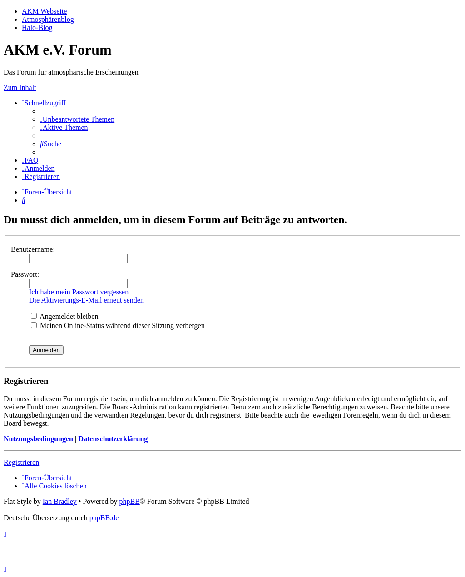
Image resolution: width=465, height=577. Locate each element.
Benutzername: (33, 249)
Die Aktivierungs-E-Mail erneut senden (86, 300)
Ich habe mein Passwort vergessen (79, 292)
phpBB (129, 501)
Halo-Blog (37, 27)
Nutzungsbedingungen (38, 439)
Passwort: (25, 274)
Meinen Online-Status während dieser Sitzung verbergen (118, 325)
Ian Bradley (60, 501)
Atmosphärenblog (48, 19)
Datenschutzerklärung (113, 439)
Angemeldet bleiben (64, 316)
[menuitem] (77, 119)
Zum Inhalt (20, 87)
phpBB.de (104, 518)
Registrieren (21, 462)
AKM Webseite (44, 11)
